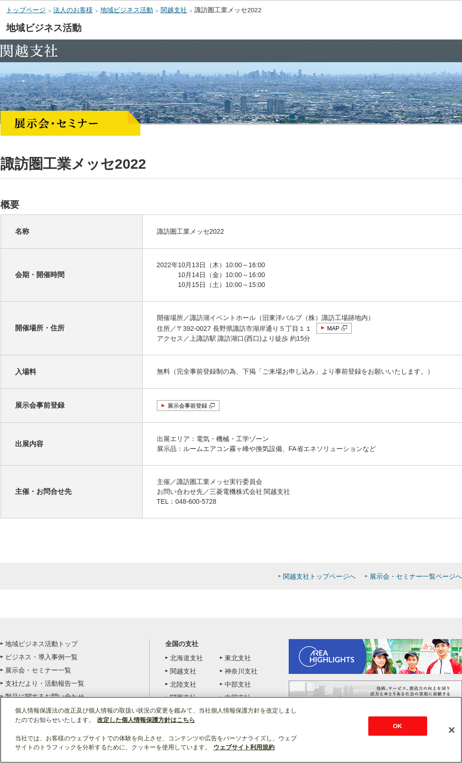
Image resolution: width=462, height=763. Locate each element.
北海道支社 (186, 658)
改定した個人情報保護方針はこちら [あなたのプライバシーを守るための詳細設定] (146, 719)
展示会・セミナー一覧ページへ (416, 576)
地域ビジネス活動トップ (41, 644)
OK (397, 726)
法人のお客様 (73, 10)
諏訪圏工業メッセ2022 (228, 10)
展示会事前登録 (187, 405)
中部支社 (238, 684)
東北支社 (238, 658)
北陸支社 (183, 684)
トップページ (26, 10)
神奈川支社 (241, 671)
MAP (333, 328)
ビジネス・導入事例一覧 (41, 657)
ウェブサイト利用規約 (244, 747)
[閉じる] (451, 730)
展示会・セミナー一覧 (38, 670)
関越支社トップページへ (319, 576)
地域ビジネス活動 (126, 10)
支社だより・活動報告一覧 (44, 683)
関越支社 (174, 10)
